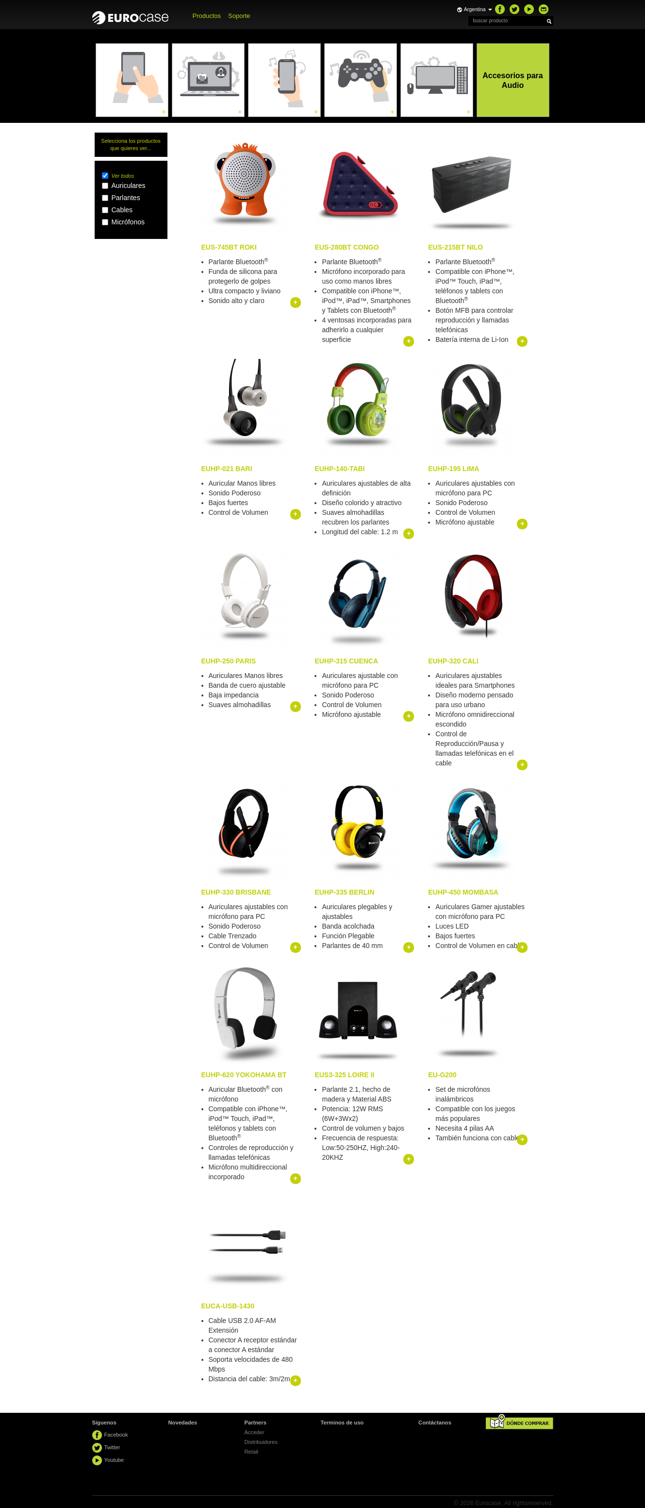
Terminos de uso (342, 1422)
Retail (252, 1452)
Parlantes (126, 198)
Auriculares (129, 185)
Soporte (239, 15)
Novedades (183, 1422)
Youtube (114, 1460)
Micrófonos (128, 222)
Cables (122, 210)
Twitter (112, 1447)
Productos (207, 15)
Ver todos (123, 176)
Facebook (116, 1435)
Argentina (478, 9)
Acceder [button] (255, 1432)
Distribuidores (261, 1442)
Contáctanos (434, 1422)
